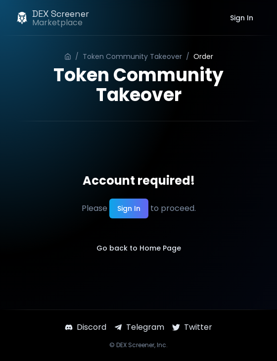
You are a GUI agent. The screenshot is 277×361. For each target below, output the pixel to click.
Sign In (241, 18)
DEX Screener (135, 345)
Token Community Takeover (132, 56)
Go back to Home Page (138, 248)
